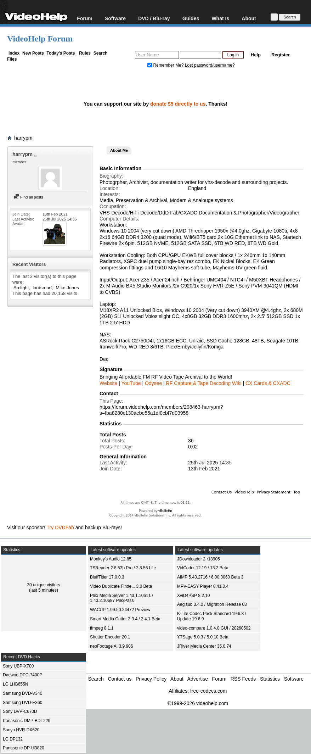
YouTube (131, 383)
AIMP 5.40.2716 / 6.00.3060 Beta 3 (210, 577)
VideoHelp (244, 492)
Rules (85, 53)
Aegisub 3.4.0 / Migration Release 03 (212, 604)
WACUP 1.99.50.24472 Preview (120, 609)
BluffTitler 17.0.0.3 (107, 577)
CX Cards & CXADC (267, 383)
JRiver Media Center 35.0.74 (204, 646)
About (249, 18)
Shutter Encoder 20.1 (110, 637)
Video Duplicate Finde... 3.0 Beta (121, 586)
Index (14, 53)
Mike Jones (67, 287)
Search (101, 53)
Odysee (153, 383)
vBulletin (165, 510)
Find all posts (28, 197)
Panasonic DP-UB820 (23, 747)
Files (12, 59)
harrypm (23, 138)
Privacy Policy (151, 679)
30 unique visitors (43, 584)
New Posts (33, 53)
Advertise (197, 679)
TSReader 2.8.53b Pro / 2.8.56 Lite (123, 567)
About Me (119, 150)
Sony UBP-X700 (18, 666)
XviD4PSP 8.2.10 (193, 595)
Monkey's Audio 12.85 (110, 559)
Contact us (119, 679)
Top (296, 492)
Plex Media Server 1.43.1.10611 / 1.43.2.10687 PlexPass (121, 598)
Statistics (270, 679)
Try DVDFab (60, 527)
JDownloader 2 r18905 (198, 559)
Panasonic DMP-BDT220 (26, 720)
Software (115, 18)
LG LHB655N (15, 684)
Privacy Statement (273, 492)
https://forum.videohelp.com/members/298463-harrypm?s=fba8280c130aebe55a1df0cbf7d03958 (161, 410)
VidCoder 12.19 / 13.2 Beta (202, 567)
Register (280, 54)
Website (108, 383)
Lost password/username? (210, 65)
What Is (220, 18)
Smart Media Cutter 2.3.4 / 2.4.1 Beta (125, 618)
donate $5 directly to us (177, 104)
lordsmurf (42, 287)
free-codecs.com (208, 691)
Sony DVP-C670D (20, 711)
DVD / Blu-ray (154, 18)
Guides (190, 18)
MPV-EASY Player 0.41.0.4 (202, 586)
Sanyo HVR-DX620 (21, 729)
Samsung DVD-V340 (22, 693)
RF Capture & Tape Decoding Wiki (204, 383)
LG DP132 (13, 739)
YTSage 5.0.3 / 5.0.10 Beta (202, 637)
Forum (84, 18)
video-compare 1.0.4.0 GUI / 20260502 (213, 628)
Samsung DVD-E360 (22, 702)
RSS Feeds (243, 679)
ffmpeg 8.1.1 (102, 628)
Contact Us (221, 492)
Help (256, 54)
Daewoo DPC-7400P (22, 674)
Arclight (21, 287)
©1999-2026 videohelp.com (198, 703)
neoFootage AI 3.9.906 (111, 646)
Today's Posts (60, 53)
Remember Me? (166, 65)
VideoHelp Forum (40, 38)
